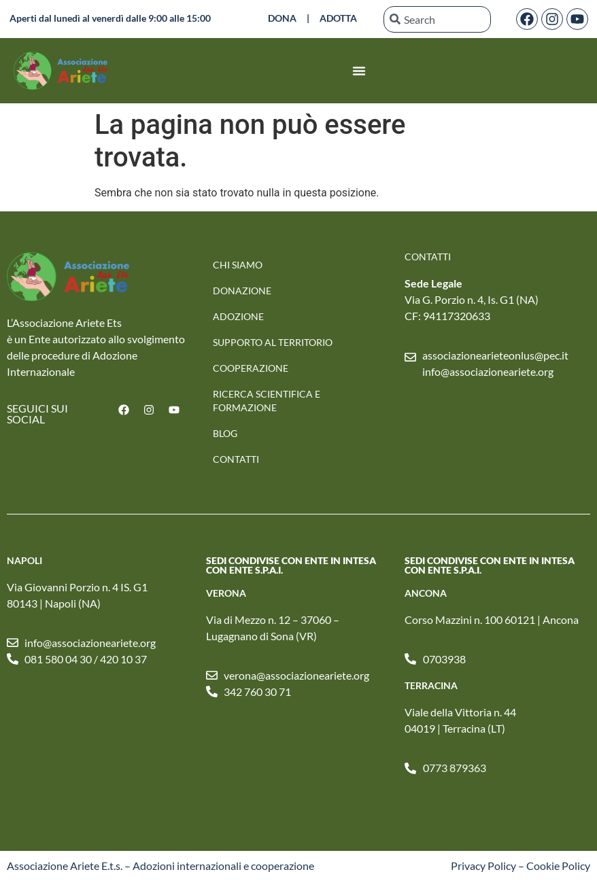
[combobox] (437, 19)
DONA (282, 18)
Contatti (236, 459)
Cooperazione (250, 368)
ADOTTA (338, 18)
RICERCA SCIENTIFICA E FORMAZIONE (266, 400)
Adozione (238, 316)
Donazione (242, 290)
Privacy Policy (483, 865)
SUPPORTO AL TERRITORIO (272, 342)
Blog (225, 433)
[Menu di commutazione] (359, 70)
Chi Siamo (237, 264)
